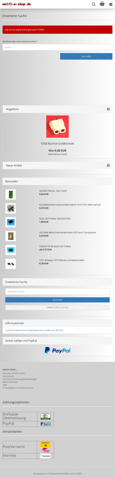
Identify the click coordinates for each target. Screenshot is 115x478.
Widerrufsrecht (10, 382)
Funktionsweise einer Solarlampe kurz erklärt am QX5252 (34, 330)
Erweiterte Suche (57, 307)
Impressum (8, 376)
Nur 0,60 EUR (57, 150)
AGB (5, 385)
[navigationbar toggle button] (110, 4)
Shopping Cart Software (45, 473)
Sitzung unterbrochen (14, 373)
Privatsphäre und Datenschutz (18, 388)
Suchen (86, 56)
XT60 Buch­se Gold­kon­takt (57, 143)
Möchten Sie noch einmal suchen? (20, 41)
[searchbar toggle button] (93, 4)
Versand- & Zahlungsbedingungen (20, 379)
